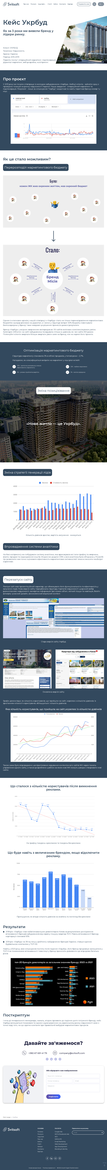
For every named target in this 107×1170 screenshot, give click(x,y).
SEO (56, 1136)
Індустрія (41, 4)
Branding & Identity (61, 1149)
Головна (40, 1131)
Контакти (62, 4)
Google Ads (58, 1131)
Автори (40, 1146)
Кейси (55, 4)
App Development (61, 1146)
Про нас (26, 4)
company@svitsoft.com (72, 1053)
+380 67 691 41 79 (38, 1053)
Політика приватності (49, 1168)
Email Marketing (60, 1141)
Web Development (61, 1144)
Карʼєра (70, 4)
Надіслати (53, 1097)
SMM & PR (58, 1139)
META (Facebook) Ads (62, 1134)
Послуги (33, 4)
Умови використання (35, 1168)
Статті (50, 4)
